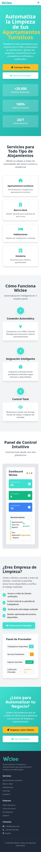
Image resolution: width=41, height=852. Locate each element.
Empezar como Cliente (20, 729)
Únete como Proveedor (19, 625)
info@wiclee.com (13, 826)
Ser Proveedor (20, 738)
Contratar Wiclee (20, 67)
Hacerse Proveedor (20, 75)
